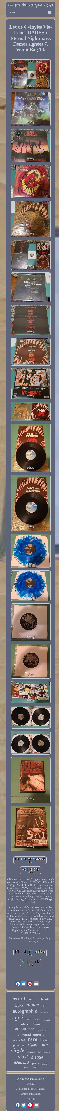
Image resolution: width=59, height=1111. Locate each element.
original (31, 1052)
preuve (35, 1067)
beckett (45, 1040)
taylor (19, 1005)
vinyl (23, 1057)
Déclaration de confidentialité (30, 1088)
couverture (44, 1013)
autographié (25, 1011)
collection (26, 1067)
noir (28, 1019)
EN (28, 1098)
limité (44, 1045)
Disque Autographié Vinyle (30, 1078)
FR (33, 1098)
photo (35, 1063)
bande (45, 999)
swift (33, 999)
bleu (44, 1006)
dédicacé (21, 1062)
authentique (42, 1030)
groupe (16, 1045)
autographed (18, 1040)
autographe (25, 1028)
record (18, 998)
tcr (39, 1052)
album (33, 1004)
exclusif (47, 1020)
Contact (31, 1083)
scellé (44, 1064)
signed (32, 1045)
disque (37, 1057)
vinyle (17, 1050)
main (36, 1024)
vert (23, 1045)
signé (17, 1018)
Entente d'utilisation (31, 1093)
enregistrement (30, 1034)
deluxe (37, 1019)
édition (25, 1024)
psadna (47, 1052)
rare (32, 1039)
